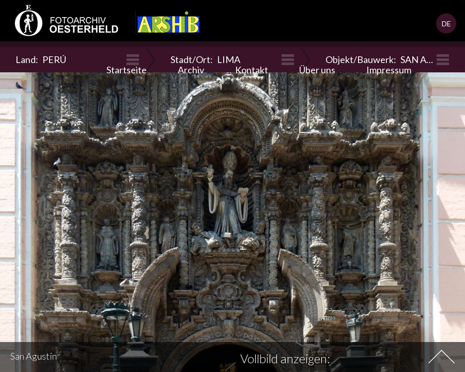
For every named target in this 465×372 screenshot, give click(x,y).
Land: (41, 59)
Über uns (317, 69)
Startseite (126, 69)
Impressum (388, 69)
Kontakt (251, 69)
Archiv (191, 69)
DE (446, 23)
